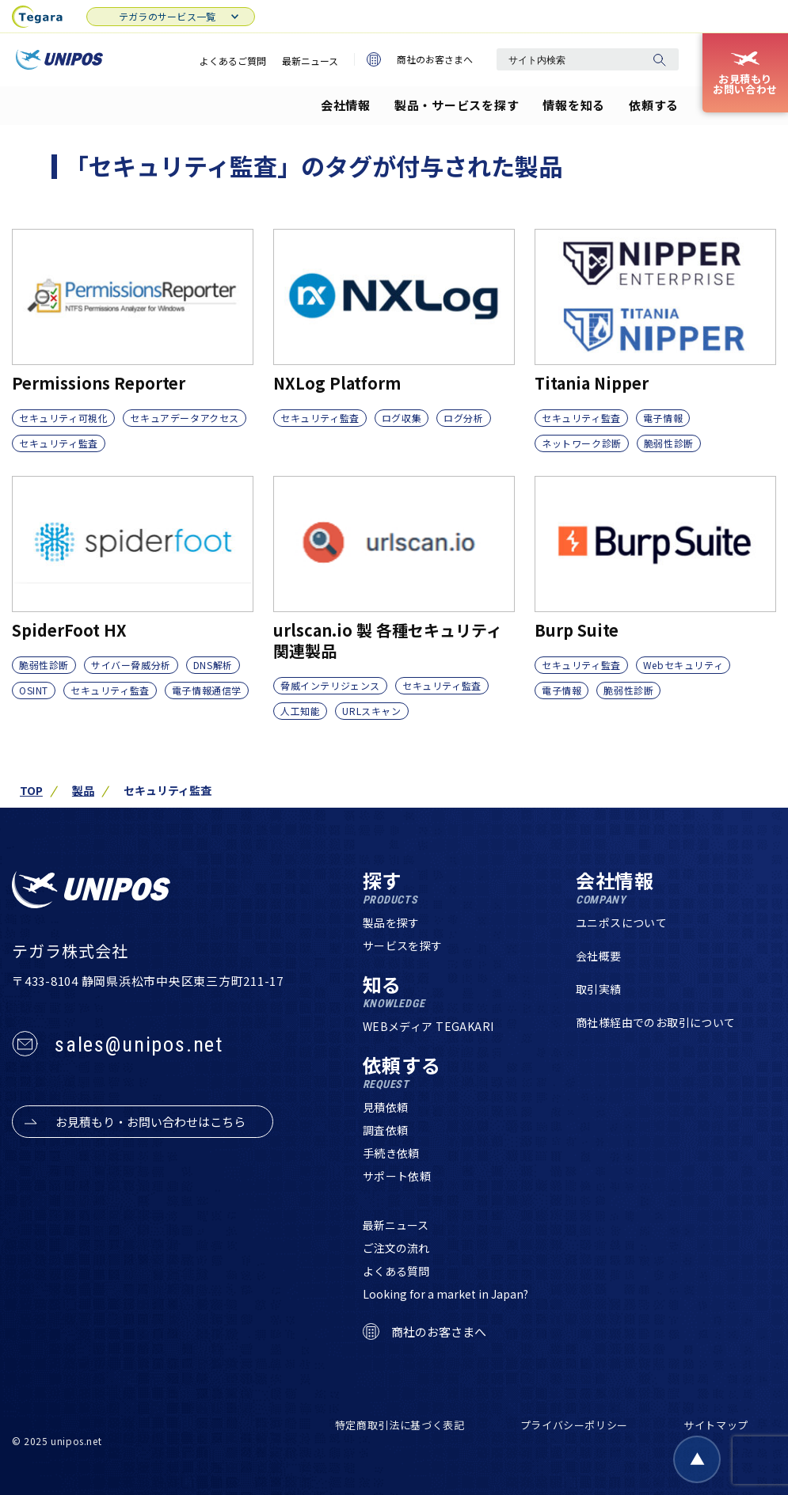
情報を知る (573, 105)
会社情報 (346, 105)
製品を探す (391, 922)
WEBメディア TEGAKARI (428, 1026)
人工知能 (300, 710)
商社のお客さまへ (420, 59)
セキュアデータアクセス (184, 417)
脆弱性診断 (669, 443)
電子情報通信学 (207, 690)
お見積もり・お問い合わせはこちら (150, 1121)
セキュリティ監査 (58, 443)
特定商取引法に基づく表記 (400, 1424)
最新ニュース (310, 60)
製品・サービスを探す (457, 105)
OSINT (33, 690)
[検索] (659, 59)
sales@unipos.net (139, 1044)
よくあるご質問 (233, 60)
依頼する (654, 105)
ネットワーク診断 (582, 443)
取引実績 (599, 989)
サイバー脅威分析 (131, 664)
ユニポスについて (621, 922)
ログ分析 (463, 417)
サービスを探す (403, 945)
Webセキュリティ (683, 664)
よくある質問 (396, 1271)
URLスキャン (371, 710)
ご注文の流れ (396, 1248)
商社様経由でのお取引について (656, 1022)
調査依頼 (386, 1130)
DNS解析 (213, 664)
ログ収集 (401, 417)
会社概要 (599, 955)
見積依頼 (386, 1107)
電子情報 (663, 417)
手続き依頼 (391, 1152)
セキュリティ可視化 (63, 417)
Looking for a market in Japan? (445, 1294)
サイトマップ (715, 1424)
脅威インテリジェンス (330, 685)
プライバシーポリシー (574, 1424)
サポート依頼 (397, 1175)
